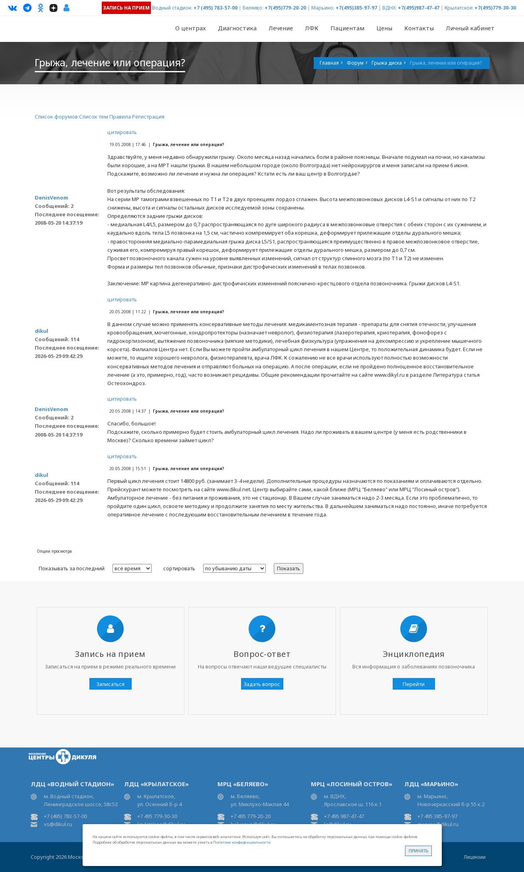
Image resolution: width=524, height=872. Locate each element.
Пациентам (347, 28)
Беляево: (253, 7)
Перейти (414, 684)
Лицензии (475, 857)
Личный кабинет (470, 28)
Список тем (93, 116)
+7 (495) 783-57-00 (215, 7)
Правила (120, 116)
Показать (288, 568)
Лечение (281, 28)
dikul (41, 330)
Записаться (111, 684)
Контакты (419, 28)
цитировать (122, 132)
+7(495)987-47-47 (418, 7)
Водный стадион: (172, 7)
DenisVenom (51, 197)
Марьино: (322, 7)
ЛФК (311, 28)
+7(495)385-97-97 (356, 7)
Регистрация (148, 116)
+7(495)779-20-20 (285, 7)
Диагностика (237, 28)
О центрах (190, 28)
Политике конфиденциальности (242, 842)
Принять (418, 851)
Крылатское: (459, 7)
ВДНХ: (389, 7)
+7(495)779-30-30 (495, 7)
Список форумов (56, 116)
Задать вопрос (262, 684)
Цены (384, 28)
